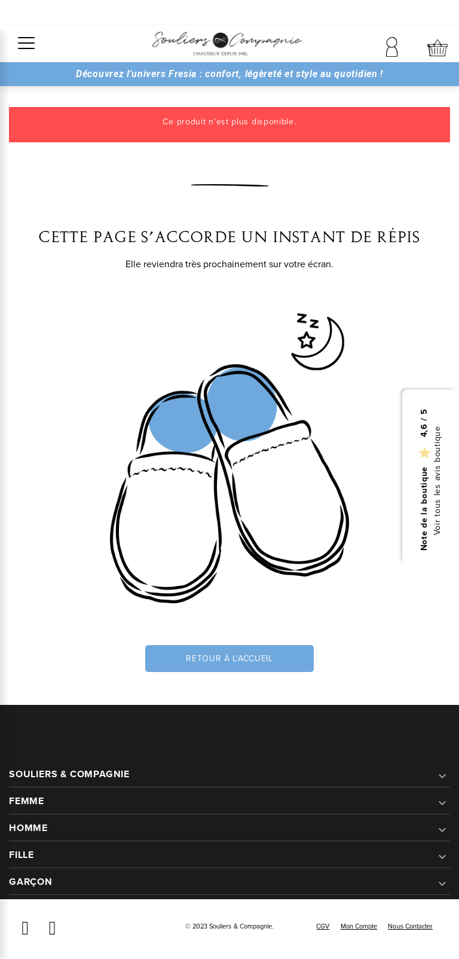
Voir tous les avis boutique (438, 480)
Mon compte (359, 926)
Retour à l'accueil (229, 658)
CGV (322, 926)
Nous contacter (410, 926)
